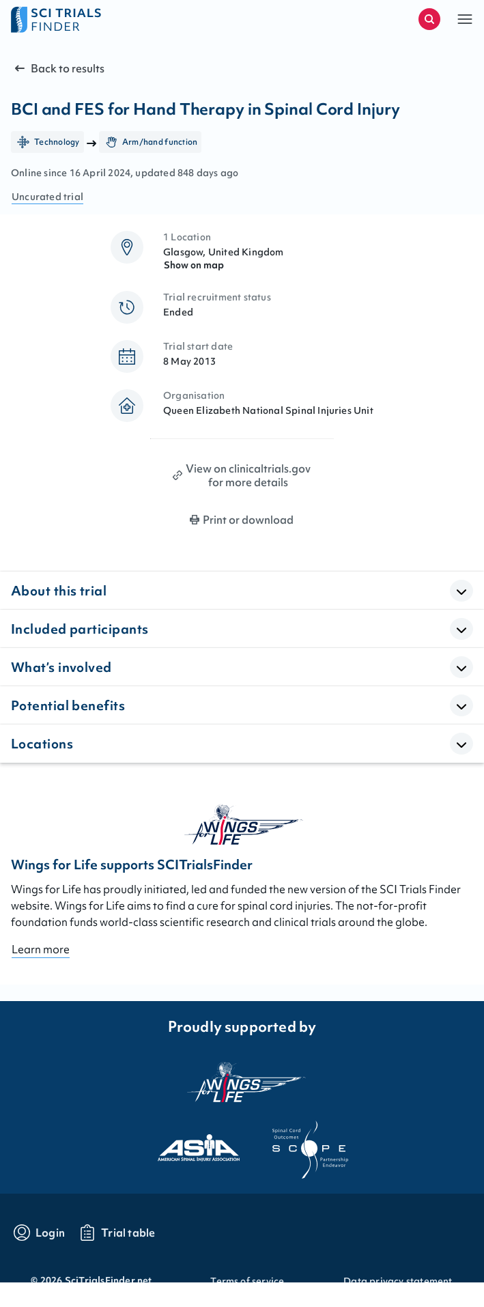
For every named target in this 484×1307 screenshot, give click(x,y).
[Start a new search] (429, 19)
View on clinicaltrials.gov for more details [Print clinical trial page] (248, 475)
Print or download (248, 519)
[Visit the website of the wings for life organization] (242, 1082)
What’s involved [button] (61, 667)
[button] (465, 19)
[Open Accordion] (461, 591)
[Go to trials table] (117, 1232)
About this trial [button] (58, 591)
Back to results (58, 68)
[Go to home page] (126, 19)
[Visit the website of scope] (298, 1144)
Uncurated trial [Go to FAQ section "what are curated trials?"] (47, 197)
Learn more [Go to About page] (41, 949)
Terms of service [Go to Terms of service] (247, 1281)
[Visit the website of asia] (186, 1144)
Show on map (194, 265)
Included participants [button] (79, 629)
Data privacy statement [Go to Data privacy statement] (397, 1281)
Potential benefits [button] (68, 705)
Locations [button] (42, 743)
